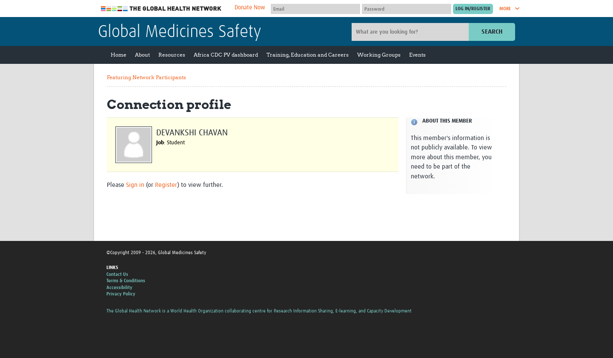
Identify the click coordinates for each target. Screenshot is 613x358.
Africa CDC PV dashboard (226, 55)
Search (491, 32)
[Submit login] (473, 9)
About (142, 55)
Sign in (135, 185)
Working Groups (379, 55)
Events (417, 55)
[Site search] (411, 32)
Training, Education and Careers (307, 55)
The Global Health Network (161, 8)
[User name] (315, 9)
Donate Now (250, 8)
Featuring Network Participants (146, 77)
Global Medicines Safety (179, 32)
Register (166, 185)
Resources (171, 55)
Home (118, 55)
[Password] (406, 9)
